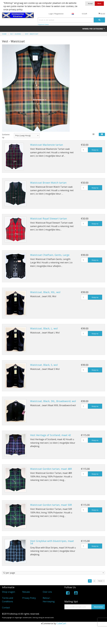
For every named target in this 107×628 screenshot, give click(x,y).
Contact (6, 607)
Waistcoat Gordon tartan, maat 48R (51, 468)
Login (51, 14)
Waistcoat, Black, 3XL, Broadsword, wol (53, 401)
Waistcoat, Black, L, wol (44, 328)
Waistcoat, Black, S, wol (44, 364)
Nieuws (26, 591)
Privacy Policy (29, 598)
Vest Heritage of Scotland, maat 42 (50, 435)
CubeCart (61, 623)
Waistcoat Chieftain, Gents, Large (49, 255)
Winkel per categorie (93, 28)
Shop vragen (8, 591)
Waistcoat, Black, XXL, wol (45, 292)
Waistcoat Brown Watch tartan (48, 182)
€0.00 (101, 14)
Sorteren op (6, 136)
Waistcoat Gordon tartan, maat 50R (51, 504)
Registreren (59, 14)
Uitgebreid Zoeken (43, 24)
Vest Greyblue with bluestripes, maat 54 (52, 542)
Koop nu (95, 150)
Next (101, 581)
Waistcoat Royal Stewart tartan (48, 218)
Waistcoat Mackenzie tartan (46, 144)
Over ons (47, 591)
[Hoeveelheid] (84, 149)
